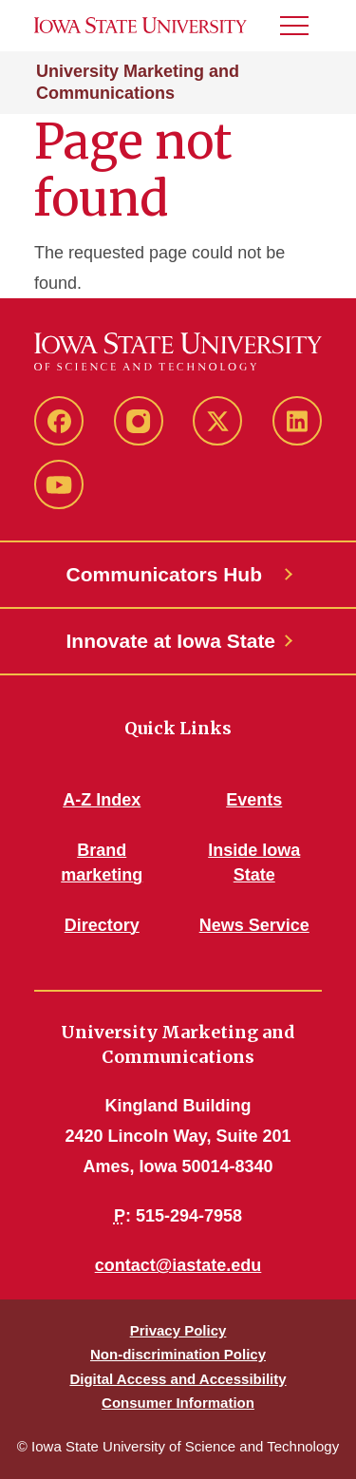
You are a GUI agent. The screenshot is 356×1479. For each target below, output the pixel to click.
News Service (254, 925)
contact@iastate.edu (178, 1265)
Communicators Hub (164, 574)
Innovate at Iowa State (171, 641)
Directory (102, 925)
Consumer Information (178, 1402)
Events (254, 799)
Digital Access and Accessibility (177, 1379)
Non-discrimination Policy (178, 1354)
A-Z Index (102, 799)
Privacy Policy (178, 1330)
